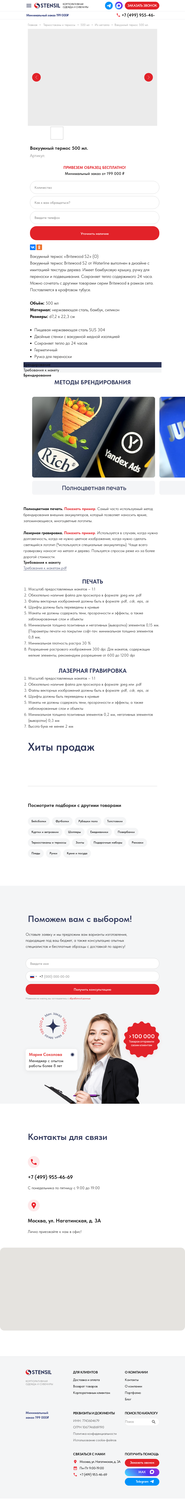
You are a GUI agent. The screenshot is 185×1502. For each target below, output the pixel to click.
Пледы (36, 856)
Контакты (131, 1383)
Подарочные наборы (110, 844)
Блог (128, 1403)
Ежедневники (101, 833)
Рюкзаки (140, 844)
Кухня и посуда (79, 856)
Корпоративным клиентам (91, 1396)
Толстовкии (118, 821)
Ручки (55, 856)
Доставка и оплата (86, 1383)
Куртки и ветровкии (45, 833)
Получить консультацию (92, 993)
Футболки (63, 821)
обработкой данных (80, 1001)
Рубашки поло (90, 821)
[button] (142, 5)
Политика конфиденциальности (95, 1437)
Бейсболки (39, 821)
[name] (92, 967)
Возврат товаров (85, 1390)
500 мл (84, 24)
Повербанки (129, 833)
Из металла (102, 24)
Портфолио (133, 1396)
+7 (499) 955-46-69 (50, 1180)
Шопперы (75, 833)
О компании (133, 1390)
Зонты (81, 844)
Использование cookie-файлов (94, 1443)
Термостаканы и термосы (59, 24)
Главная (32, 24)
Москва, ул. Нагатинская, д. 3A (64, 1224)
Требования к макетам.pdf (45, 568)
